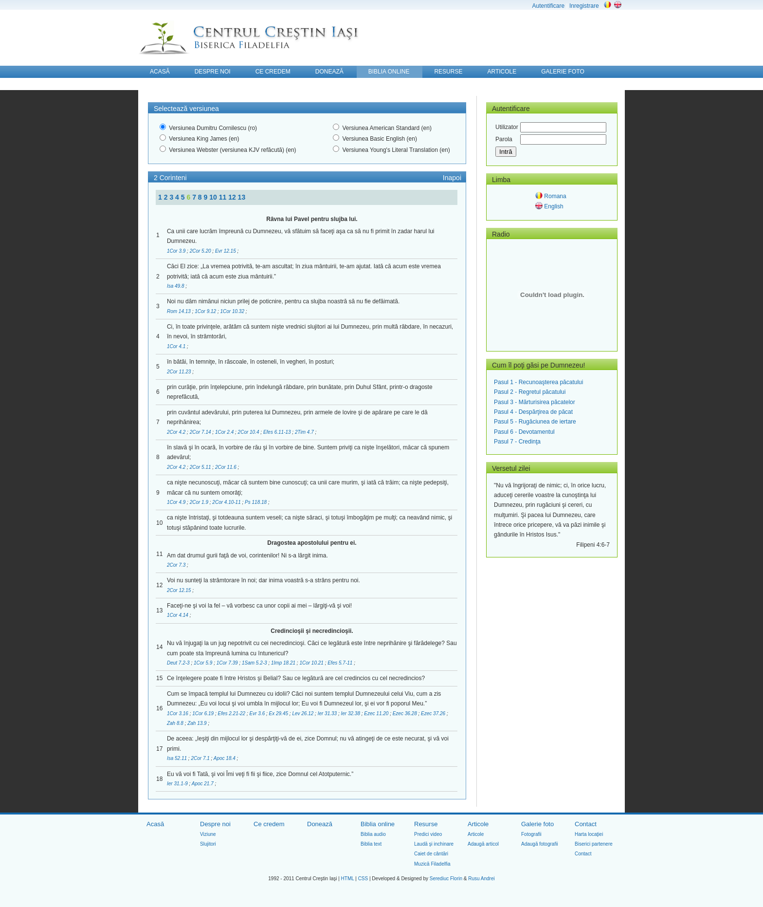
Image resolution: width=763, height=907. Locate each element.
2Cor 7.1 (201, 758)
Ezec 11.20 (377, 713)
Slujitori (208, 844)
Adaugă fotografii (539, 844)
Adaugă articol (483, 844)
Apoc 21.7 (203, 783)
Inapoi (452, 178)
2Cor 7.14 (201, 432)
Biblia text (371, 844)
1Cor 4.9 (177, 502)
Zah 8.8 (176, 723)
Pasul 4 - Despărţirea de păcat (533, 411)
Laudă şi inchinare (434, 844)
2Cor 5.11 (201, 467)
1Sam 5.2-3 (255, 663)
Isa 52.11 (177, 758)
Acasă (155, 824)
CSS (363, 878)
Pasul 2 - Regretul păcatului (529, 392)
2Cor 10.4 (249, 432)
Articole (478, 824)
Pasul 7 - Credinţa (517, 441)
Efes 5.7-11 (340, 663)
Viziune (208, 834)
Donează (319, 824)
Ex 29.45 (279, 713)
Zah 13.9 (197, 723)
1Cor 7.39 (228, 663)
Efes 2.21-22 (232, 713)
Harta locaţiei (589, 834)
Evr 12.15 (226, 251)
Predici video (428, 834)
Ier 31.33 (328, 713)
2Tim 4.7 (305, 432)
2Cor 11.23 (179, 371)
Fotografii (531, 834)
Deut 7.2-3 (179, 663)
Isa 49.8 (176, 286)
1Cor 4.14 (178, 615)
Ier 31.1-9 (178, 783)
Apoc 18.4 (225, 758)
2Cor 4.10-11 (227, 502)
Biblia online (378, 824)
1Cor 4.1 (177, 346)
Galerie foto (537, 824)
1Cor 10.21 (312, 663)
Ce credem (269, 824)
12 (232, 197)
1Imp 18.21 (284, 663)
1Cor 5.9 (204, 663)
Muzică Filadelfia (432, 864)
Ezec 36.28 (405, 713)
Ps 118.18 (256, 502)
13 (242, 197)
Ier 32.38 (351, 713)
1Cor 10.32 (232, 311)
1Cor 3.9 (177, 251)
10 (213, 197)
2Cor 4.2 (177, 432)
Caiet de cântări (431, 853)
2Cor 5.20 (201, 251)
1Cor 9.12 (206, 311)
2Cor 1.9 (200, 502)
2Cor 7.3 (177, 565)
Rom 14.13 (179, 311)
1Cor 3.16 (178, 713)
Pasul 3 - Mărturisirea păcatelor (534, 402)
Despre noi (215, 824)
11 (223, 197)
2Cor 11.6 (226, 467)
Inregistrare (584, 5)
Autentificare (548, 5)
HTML (347, 878)
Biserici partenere (594, 844)
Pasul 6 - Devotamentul (524, 431)
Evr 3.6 (258, 713)
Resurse (425, 824)
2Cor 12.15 (179, 590)
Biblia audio (373, 834)
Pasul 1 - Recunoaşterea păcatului (538, 382)
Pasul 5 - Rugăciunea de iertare (535, 421)
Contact (586, 824)
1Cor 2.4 (225, 432)
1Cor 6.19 (203, 713)
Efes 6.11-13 (277, 432)
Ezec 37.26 (434, 713)
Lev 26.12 (303, 713)
